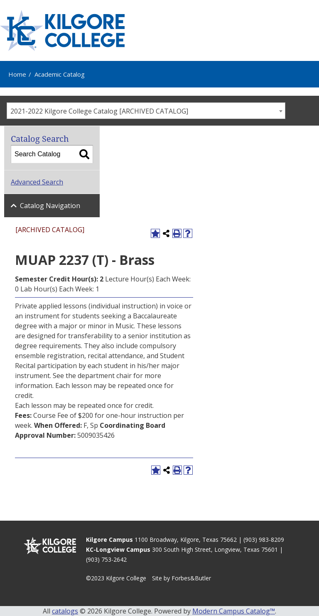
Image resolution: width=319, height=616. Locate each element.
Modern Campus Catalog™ (233, 611)
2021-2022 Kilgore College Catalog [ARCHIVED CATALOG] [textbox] (99, 111)
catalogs (65, 611)
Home (17, 74)
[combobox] (146, 110)
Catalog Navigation (50, 205)
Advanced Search (37, 182)
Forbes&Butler (191, 578)
